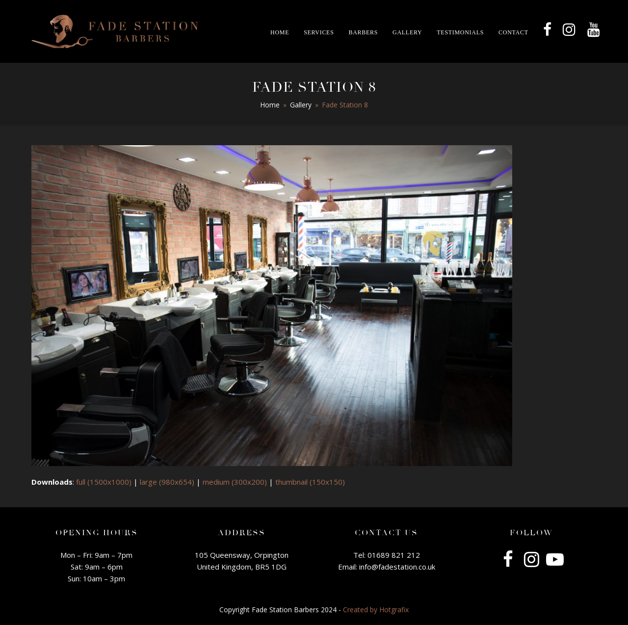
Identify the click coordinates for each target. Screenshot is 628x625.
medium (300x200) (235, 482)
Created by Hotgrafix (376, 609)
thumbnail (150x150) (310, 482)
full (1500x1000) (103, 482)
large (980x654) (167, 482)
